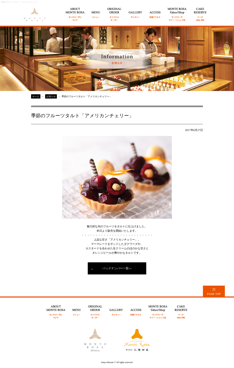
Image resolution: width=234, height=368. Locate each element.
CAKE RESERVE (200, 12)
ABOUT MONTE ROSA (75, 12)
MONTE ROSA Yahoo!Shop (158, 310)
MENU (96, 12)
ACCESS (155, 12)
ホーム (35, 96)
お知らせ (51, 96)
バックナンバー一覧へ (117, 268)
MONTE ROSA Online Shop (177, 12)
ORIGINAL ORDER (114, 12)
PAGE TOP (214, 291)
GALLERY (135, 12)
